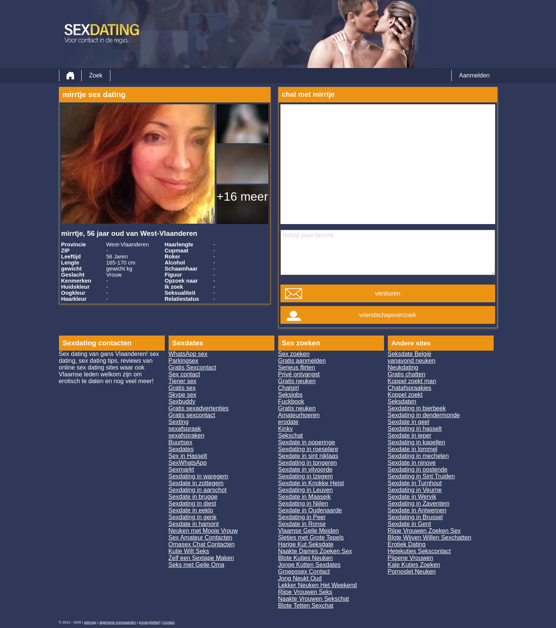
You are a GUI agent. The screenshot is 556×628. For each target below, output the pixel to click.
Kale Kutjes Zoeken (414, 564)
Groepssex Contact (304, 571)
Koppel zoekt (405, 394)
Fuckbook (291, 401)
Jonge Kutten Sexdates (309, 564)
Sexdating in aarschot (198, 490)
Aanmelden (474, 75)
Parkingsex (183, 360)
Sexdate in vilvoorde (305, 469)
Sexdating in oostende (418, 469)
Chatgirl (288, 388)
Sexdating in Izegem (305, 476)
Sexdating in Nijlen (303, 503)
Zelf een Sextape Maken (201, 558)
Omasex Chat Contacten (202, 544)
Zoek (96, 75)
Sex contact (184, 374)
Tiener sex (183, 381)
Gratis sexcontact (192, 415)
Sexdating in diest (192, 503)
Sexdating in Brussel (415, 517)
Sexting (179, 422)
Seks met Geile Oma (197, 564)
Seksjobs (290, 394)
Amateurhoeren (299, 415)
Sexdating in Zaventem (419, 503)
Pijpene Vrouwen (410, 558)
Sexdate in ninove (412, 462)
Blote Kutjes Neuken (305, 558)
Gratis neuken (297, 381)
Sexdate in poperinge (306, 442)
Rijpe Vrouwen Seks (305, 592)
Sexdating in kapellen (416, 442)
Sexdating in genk (193, 517)
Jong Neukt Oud (300, 578)
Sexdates (181, 449)
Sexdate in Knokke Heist (311, 483)
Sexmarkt (181, 469)
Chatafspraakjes (410, 388)
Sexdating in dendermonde (424, 415)
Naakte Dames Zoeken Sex (315, 551)
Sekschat (290, 435)
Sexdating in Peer (302, 517)
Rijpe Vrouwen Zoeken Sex (424, 530)
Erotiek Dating (407, 544)
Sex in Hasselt (188, 456)
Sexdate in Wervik (412, 496)
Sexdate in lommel (413, 449)
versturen (387, 293)
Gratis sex (182, 388)
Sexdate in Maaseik (304, 496)
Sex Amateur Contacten (200, 537)
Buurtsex (180, 442)
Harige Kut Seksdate (306, 544)
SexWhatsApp (188, 462)
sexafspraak (185, 428)
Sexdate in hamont (194, 524)
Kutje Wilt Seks (189, 551)
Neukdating (403, 367)
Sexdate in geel (408, 422)
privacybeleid (149, 622)
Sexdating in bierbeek (417, 408)
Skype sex (183, 394)
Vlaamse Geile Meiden (308, 530)
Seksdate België (410, 354)
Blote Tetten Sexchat (305, 605)
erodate (288, 422)
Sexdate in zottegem (196, 483)
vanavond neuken (411, 360)
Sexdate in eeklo (191, 510)
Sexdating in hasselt (415, 428)
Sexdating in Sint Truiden (421, 476)
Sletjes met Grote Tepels (311, 537)
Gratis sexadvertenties (199, 408)
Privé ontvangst (299, 374)
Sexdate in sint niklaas (308, 456)
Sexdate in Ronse (302, 524)
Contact (169, 622)
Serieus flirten (296, 367)
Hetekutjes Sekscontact (419, 551)
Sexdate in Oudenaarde (310, 510)
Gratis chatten (407, 374)
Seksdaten (402, 401)
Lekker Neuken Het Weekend (317, 585)
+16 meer (242, 196)
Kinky (285, 428)
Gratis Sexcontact (192, 367)
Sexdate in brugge (193, 496)
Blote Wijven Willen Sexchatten (429, 537)
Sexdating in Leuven (305, 490)
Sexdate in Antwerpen (417, 510)
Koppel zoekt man (412, 381)
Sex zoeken (294, 354)
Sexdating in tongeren (307, 462)
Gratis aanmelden (302, 360)
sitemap (90, 622)
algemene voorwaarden (117, 622)
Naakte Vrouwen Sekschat (313, 599)
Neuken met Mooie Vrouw (203, 530)
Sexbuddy (182, 401)
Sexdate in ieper (410, 435)
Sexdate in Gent (409, 524)
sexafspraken (186, 435)
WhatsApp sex (188, 354)
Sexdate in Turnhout (415, 483)
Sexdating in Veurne (415, 490)
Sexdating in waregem (198, 476)
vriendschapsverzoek (387, 315)
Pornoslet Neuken (412, 571)
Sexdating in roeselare (308, 449)
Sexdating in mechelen (418, 456)
